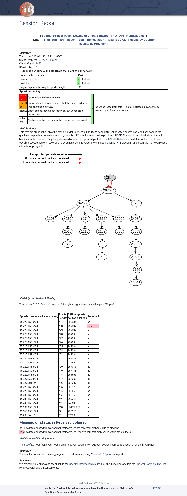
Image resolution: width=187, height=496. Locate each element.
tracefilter (29, 444)
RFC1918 (35, 79)
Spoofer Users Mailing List (151, 463)
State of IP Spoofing (103, 454)
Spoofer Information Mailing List (87, 463)
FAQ (114, 35)
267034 (40, 63)
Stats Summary (54, 39)
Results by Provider (92, 43)
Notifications (135, 35)
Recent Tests (76, 39)
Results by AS (116, 39)
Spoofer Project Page (56, 35)
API (121, 35)
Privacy (157, 487)
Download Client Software (91, 35)
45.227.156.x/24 (48, 59)
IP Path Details (116, 139)
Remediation (95, 39)
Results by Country (141, 39)
